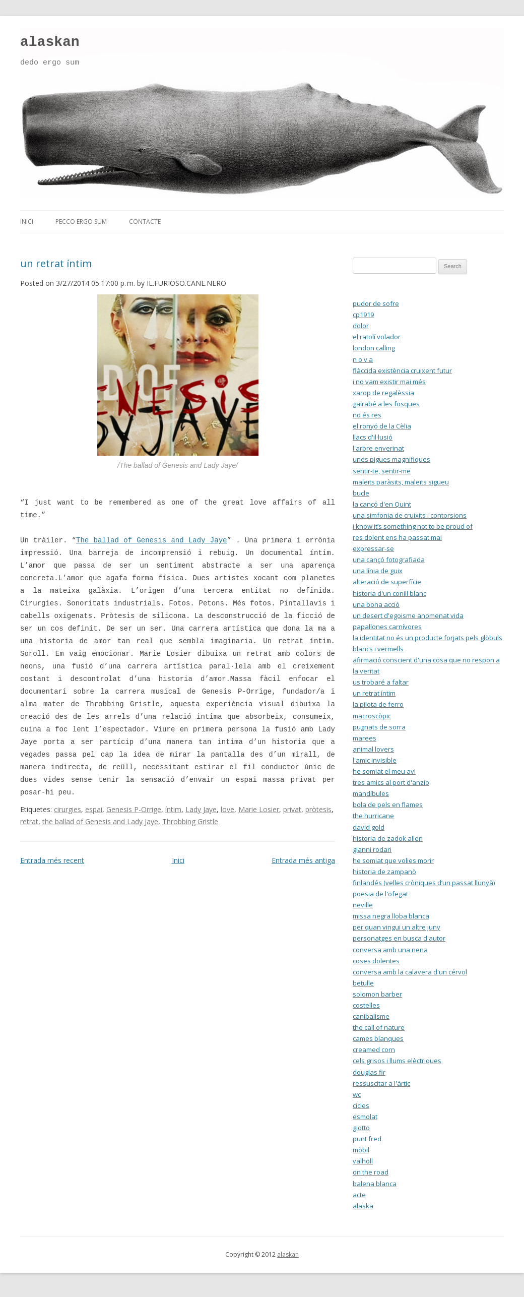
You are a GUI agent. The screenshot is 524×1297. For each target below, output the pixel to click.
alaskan (50, 42)
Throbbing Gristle (190, 821)
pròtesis (318, 809)
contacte (145, 221)
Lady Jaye (201, 809)
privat (292, 809)
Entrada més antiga (303, 860)
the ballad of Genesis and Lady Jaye (100, 821)
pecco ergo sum (81, 221)
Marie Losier (258, 809)
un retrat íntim (56, 263)
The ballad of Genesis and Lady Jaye (151, 540)
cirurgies (67, 809)
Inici (178, 860)
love (227, 809)
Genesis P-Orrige (133, 809)
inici (26, 221)
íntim (173, 809)
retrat (29, 821)
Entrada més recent (52, 860)
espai (93, 809)
